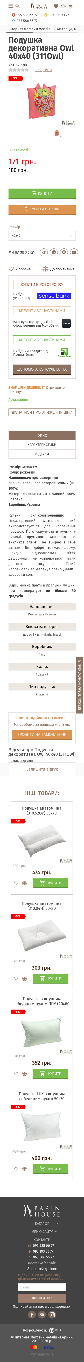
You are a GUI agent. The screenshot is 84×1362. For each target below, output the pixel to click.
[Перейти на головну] (42, 6)
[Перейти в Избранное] (56, 6)
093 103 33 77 (43, 1251)
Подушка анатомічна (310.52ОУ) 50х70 (42, 811)
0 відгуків (43, 70)
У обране (23, 269)
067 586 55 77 (43, 1257)
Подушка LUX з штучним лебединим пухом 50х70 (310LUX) (42, 1098)
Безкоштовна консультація (80, 685)
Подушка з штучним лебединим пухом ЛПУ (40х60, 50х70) (41, 1003)
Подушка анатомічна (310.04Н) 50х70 (42, 906)
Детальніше (18, 400)
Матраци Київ (42, 1354)
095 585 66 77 (43, 1245)
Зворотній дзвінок (42, 1269)
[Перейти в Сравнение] (63, 6)
